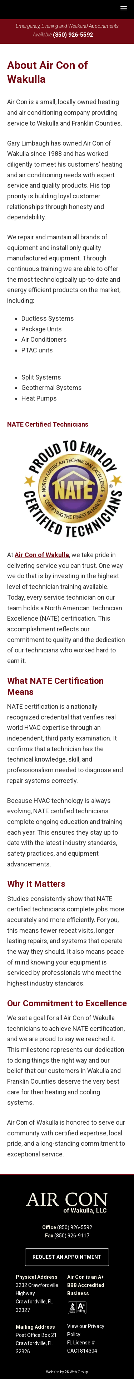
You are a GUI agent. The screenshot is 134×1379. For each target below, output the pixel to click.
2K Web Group (76, 1372)
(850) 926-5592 (73, 34)
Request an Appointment (67, 1257)
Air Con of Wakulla (42, 555)
